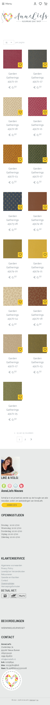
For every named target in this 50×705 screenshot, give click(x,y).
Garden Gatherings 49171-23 (37, 362)
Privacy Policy (7, 568)
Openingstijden (7, 583)
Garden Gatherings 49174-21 (37, 267)
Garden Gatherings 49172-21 (37, 125)
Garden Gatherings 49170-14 (12, 315)
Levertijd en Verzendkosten (13, 571)
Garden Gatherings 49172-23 (12, 172)
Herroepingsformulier (10, 586)
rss (37, 700)
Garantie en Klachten (10, 577)
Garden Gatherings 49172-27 (37, 172)
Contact (4, 580)
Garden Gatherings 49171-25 (12, 409)
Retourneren (6, 574)
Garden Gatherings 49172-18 (12, 125)
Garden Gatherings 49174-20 (12, 267)
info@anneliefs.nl (8, 659)
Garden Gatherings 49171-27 (37, 77)
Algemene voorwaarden (11, 565)
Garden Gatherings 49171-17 (12, 362)
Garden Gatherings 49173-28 (12, 220)
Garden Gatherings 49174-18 (37, 220)
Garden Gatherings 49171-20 (12, 77)
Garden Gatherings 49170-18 (37, 315)
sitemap (32, 700)
